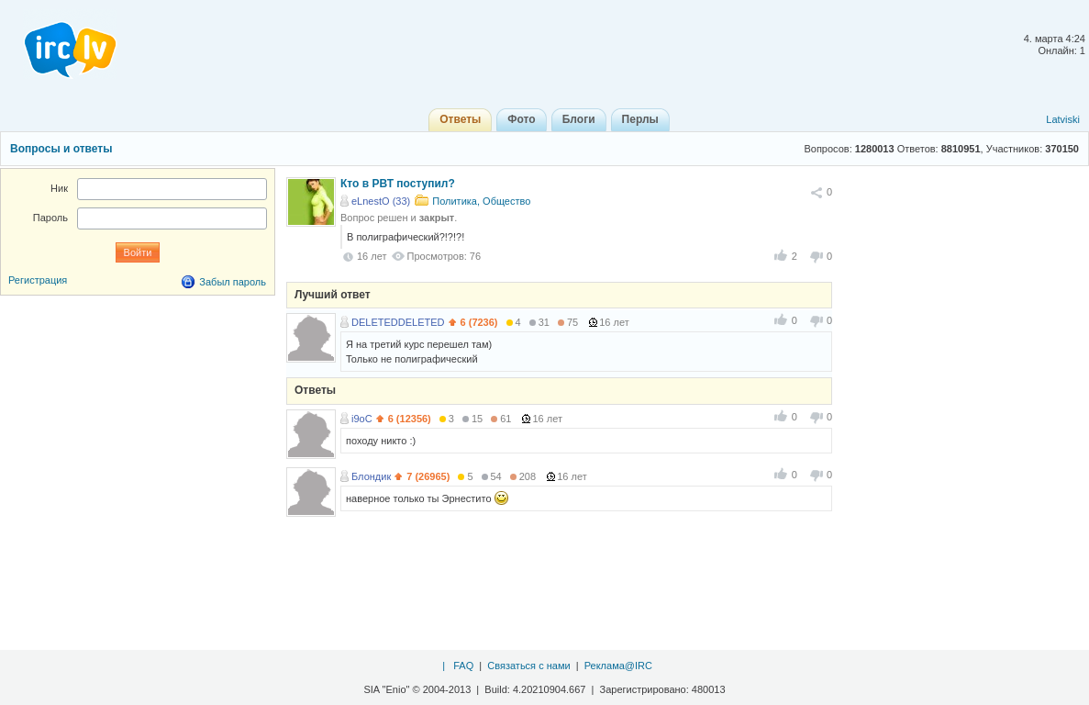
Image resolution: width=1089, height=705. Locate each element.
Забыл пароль (232, 281)
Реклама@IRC (618, 665)
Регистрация (37, 279)
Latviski (1063, 119)
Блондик (371, 476)
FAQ (463, 665)
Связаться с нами (528, 665)
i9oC (361, 418)
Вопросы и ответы (61, 148)
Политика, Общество (481, 201)
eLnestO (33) (380, 201)
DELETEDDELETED (397, 322)
